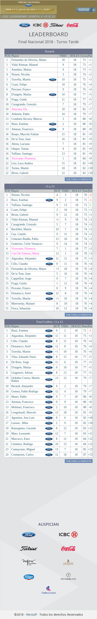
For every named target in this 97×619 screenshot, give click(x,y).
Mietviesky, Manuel (23, 303)
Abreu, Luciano (20, 144)
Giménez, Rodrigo (22, 444)
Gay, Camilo (18, 234)
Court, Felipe (19, 84)
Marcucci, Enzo (20, 438)
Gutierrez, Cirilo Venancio (26, 243)
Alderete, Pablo (20, 114)
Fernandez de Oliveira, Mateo (28, 59)
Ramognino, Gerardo (23, 428)
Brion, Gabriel (19, 173)
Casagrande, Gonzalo (23, 104)
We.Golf (31, 614)
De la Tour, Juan (21, 139)
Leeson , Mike (19, 423)
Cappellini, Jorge (21, 278)
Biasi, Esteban (19, 124)
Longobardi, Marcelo (23, 412)
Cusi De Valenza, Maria (25, 253)
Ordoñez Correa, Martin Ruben (25, 379)
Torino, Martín (19, 168)
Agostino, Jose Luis (23, 417)
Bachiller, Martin (21, 229)
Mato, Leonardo (20, 433)
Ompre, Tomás (20, 148)
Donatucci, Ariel (21, 293)
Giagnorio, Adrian (22, 372)
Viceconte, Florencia (23, 158)
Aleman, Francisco (22, 129)
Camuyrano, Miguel (23, 449)
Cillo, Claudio (19, 263)
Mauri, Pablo (19, 396)
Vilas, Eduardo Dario (23, 356)
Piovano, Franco (21, 89)
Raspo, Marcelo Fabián (25, 134)
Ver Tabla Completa (78, 179)
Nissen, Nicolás (20, 74)
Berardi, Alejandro (22, 386)
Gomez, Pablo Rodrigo (24, 391)
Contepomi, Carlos (22, 454)
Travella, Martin (20, 79)
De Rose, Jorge (20, 362)
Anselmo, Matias (21, 69)
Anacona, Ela (19, 109)
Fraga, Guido (19, 99)
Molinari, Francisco (22, 407)
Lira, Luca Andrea (22, 163)
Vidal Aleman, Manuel (24, 64)
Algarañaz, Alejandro (23, 258)
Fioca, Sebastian (21, 308)
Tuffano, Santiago (21, 153)
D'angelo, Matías (21, 94)
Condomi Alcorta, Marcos (26, 118)
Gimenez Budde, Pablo (24, 239)
